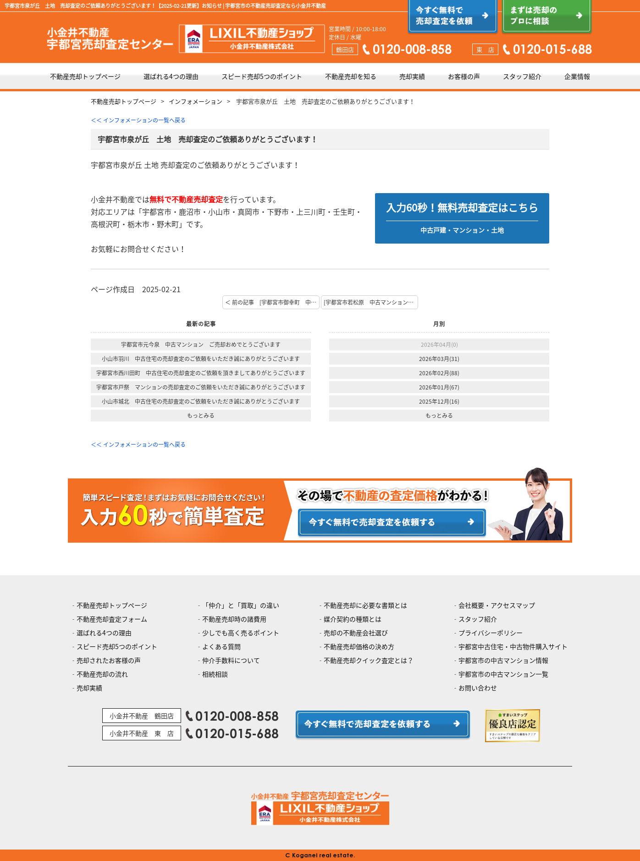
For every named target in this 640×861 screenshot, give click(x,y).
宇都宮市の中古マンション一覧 (503, 673)
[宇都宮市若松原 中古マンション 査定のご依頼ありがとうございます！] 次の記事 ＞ (371, 302)
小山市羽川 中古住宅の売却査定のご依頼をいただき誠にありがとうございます (201, 359)
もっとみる (201, 415)
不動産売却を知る (350, 76)
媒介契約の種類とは (352, 618)
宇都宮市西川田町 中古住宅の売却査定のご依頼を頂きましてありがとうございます (200, 373)
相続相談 (215, 673)
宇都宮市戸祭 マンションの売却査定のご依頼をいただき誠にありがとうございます (200, 387)
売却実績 (412, 76)
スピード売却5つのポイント (261, 76)
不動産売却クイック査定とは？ (369, 660)
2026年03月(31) (439, 359)
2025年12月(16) (439, 401)
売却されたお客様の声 (109, 660)
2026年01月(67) (439, 387)
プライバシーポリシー (490, 632)
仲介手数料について (231, 660)
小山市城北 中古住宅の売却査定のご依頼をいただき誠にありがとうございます (201, 401)
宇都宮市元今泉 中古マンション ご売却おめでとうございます (201, 344)
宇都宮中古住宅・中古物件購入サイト (513, 646)
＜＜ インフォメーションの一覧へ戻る (138, 120)
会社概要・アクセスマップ (496, 605)
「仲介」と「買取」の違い (240, 605)
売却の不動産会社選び (356, 632)
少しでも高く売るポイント (240, 632)
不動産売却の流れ (102, 673)
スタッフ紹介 (522, 76)
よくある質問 (221, 646)
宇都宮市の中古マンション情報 (503, 660)
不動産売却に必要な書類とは (365, 605)
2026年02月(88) (439, 373)
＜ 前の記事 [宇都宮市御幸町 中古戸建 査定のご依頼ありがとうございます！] (272, 302)
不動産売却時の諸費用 (234, 618)
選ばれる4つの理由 (171, 76)
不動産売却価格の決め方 (359, 646)
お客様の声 (464, 76)
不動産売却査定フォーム (112, 618)
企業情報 (577, 76)
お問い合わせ (477, 687)
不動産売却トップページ (85, 76)
